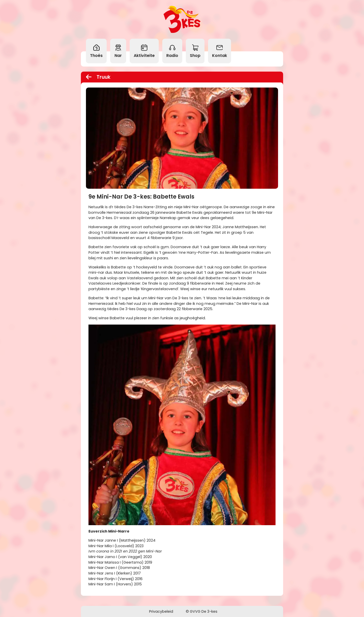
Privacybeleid (161, 611)
